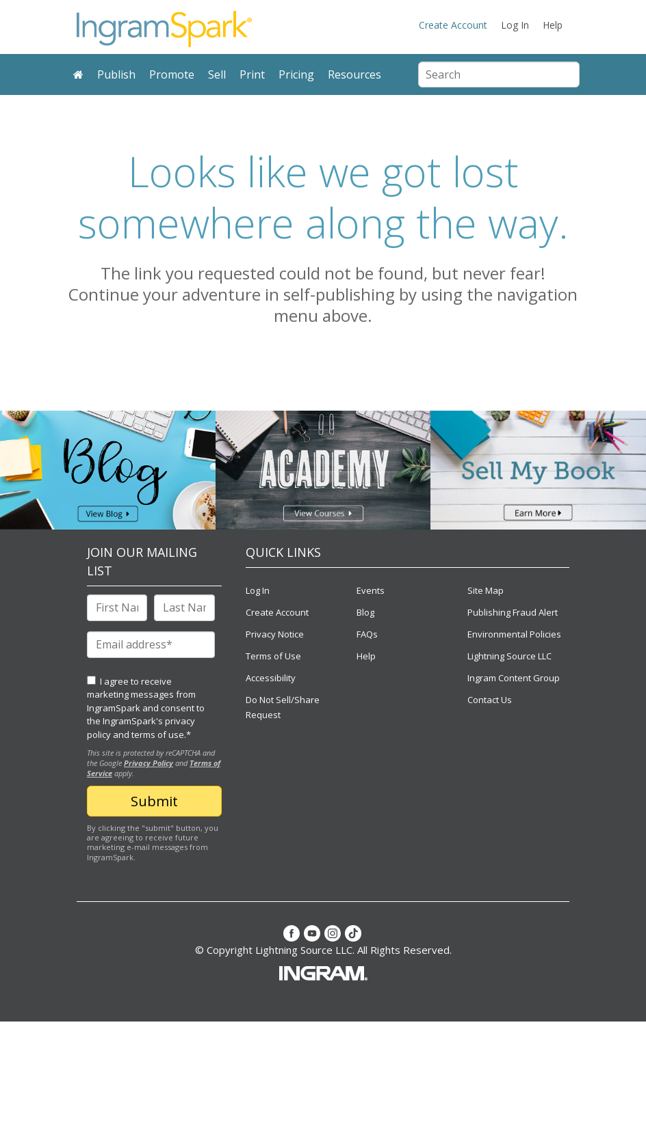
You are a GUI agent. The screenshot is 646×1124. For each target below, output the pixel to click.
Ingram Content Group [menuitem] (513, 678)
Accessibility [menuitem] (271, 678)
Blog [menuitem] (365, 612)
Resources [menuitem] (354, 74)
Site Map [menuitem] (485, 590)
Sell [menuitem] (217, 74)
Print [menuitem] (252, 74)
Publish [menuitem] (116, 74)
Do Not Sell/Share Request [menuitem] (283, 707)
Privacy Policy (148, 763)
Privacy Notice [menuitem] (275, 634)
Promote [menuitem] (171, 74)
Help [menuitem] (553, 24)
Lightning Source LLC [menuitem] (509, 656)
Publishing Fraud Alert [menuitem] (512, 612)
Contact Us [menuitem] (489, 700)
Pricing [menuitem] (296, 74)
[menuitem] (78, 74)
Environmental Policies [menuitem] (514, 634)
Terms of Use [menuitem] (273, 656)
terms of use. (158, 734)
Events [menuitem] (371, 590)
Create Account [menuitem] (453, 24)
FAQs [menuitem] (367, 634)
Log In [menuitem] (515, 24)
